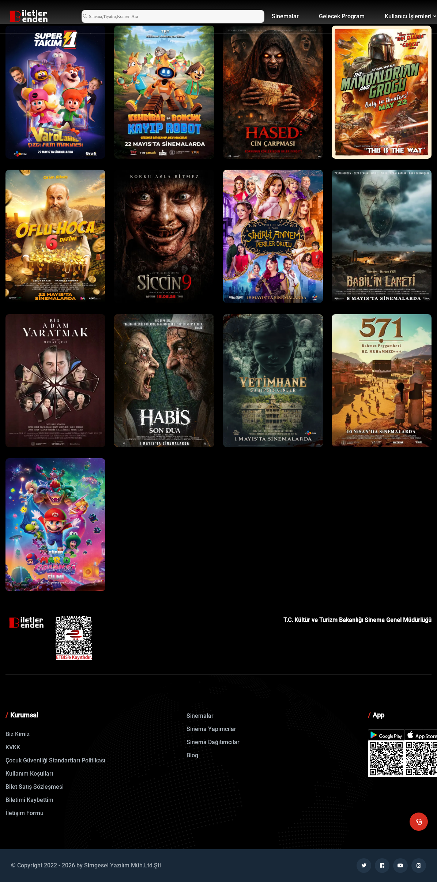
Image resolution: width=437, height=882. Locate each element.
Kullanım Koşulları (29, 773)
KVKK (12, 747)
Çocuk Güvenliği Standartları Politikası (55, 760)
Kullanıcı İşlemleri (408, 16)
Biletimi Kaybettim (29, 799)
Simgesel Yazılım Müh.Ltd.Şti (122, 865)
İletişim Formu (24, 813)
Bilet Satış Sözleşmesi (34, 786)
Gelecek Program (342, 16)
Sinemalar (285, 16)
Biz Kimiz (17, 734)
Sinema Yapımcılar (211, 728)
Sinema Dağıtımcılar (213, 742)
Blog (192, 755)
